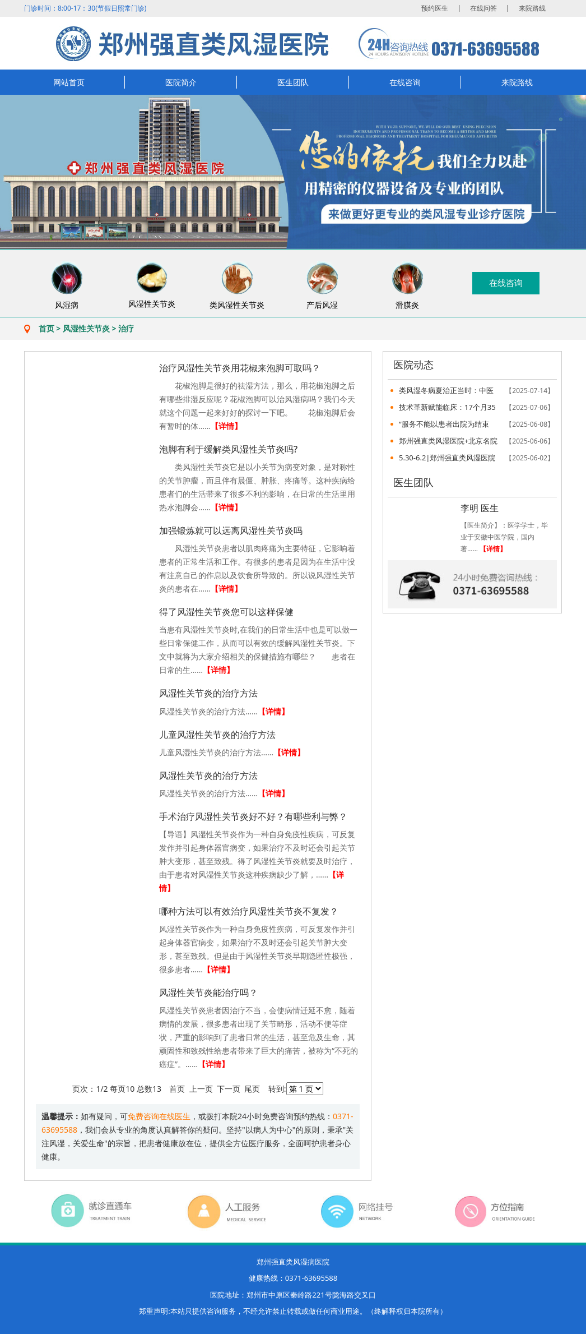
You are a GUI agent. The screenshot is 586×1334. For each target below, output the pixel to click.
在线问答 (483, 8)
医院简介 (181, 82)
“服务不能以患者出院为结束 (476, 424)
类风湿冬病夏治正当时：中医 (476, 390)
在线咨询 (405, 82)
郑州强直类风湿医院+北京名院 (476, 441)
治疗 (126, 328)
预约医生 (434, 8)
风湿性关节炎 (86, 328)
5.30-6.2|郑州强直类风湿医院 (476, 458)
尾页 (252, 1088)
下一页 (228, 1088)
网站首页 (69, 82)
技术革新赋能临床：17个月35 (476, 407)
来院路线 (532, 8)
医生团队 (293, 82)
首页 (46, 328)
